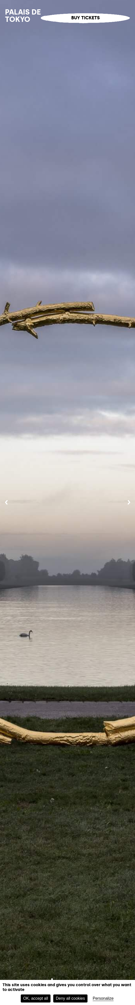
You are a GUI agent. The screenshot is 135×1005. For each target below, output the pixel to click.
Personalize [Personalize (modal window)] (103, 998)
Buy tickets (85, 18)
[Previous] (6, 502)
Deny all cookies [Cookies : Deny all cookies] (70, 998)
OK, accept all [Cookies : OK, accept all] (35, 998)
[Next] (129, 502)
